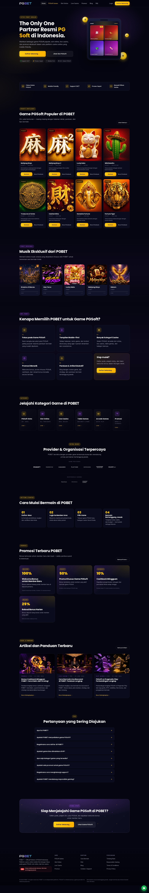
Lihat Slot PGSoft (60, 54)
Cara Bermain (85, 858)
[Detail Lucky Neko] (88, 145)
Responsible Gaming (113, 862)
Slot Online (64, 3)
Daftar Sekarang (122, 3)
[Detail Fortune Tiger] (116, 195)
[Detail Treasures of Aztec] (32, 195)
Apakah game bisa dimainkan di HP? (51, 751)
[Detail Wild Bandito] (116, 145)
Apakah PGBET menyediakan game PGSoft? (54, 737)
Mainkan (26, 174)
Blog (91, 3)
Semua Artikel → (122, 648)
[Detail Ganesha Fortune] (88, 195)
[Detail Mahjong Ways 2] (61, 145)
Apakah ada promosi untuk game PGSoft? (53, 765)
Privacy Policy (111, 869)
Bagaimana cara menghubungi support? (53, 772)
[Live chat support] (144, 888)
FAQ (97, 3)
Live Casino (75, 3)
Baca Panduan (38, 174)
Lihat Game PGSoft (85, 824)
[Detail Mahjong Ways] (32, 145)
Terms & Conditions (113, 865)
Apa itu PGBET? (42, 730)
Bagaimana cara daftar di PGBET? (50, 744)
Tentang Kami (111, 858)
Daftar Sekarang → (32, 54)
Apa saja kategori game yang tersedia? (52, 758)
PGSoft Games (53, 3)
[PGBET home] (25, 3)
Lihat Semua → (123, 122)
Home (44, 3)
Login (111, 3)
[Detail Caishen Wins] (61, 195)
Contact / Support (86, 869)
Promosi (84, 3)
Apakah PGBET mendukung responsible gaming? (55, 779)
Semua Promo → (122, 559)
